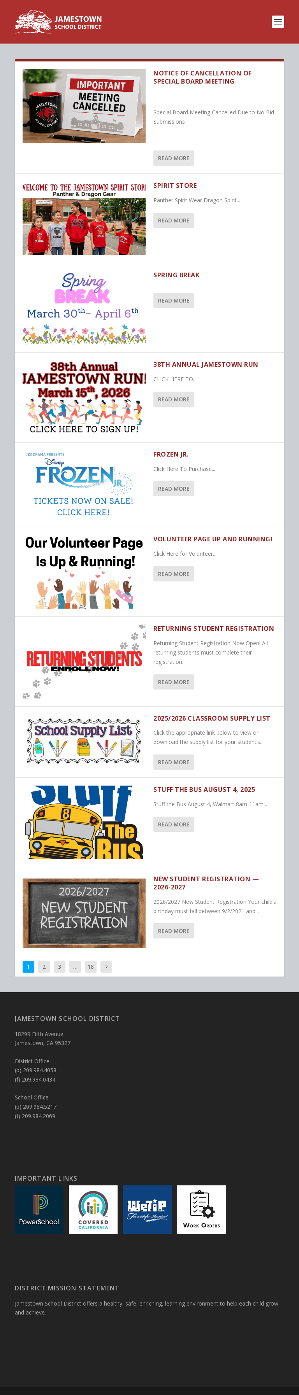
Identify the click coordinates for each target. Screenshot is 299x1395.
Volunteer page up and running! (213, 539)
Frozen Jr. (170, 454)
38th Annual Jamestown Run (206, 364)
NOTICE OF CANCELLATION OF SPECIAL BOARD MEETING (202, 77)
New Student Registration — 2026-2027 (206, 883)
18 (91, 966)
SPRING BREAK (176, 275)
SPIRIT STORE (175, 185)
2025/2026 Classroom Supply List (212, 718)
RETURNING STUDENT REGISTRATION (213, 628)
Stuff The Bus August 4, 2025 (204, 789)
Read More (174, 158)
